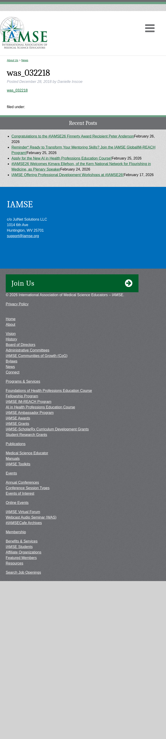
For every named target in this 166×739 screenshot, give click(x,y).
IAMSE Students (19, 547)
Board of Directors (20, 345)
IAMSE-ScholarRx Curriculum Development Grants (47, 429)
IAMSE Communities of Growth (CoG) (36, 356)
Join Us (72, 283)
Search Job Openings (23, 572)
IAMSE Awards (18, 418)
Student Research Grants (26, 435)
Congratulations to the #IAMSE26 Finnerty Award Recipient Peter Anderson (72, 136)
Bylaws (11, 361)
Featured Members (21, 558)
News (24, 60)
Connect (12, 372)
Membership (16, 532)
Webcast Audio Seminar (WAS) (31, 517)
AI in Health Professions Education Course (40, 407)
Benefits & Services (22, 541)
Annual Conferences (22, 482)
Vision (11, 334)
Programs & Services (23, 381)
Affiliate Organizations (23, 552)
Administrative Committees (27, 350)
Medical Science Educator (27, 453)
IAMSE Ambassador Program (30, 413)
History (11, 339)
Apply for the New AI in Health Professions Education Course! (61, 158)
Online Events (17, 503)
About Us (12, 60)
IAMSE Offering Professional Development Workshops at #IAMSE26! (67, 175)
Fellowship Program (22, 396)
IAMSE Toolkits (18, 464)
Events (11, 473)
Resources (14, 563)
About (10, 324)
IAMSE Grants (17, 424)
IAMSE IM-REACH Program (28, 402)
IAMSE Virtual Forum (23, 512)
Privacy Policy (17, 304)
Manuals (12, 459)
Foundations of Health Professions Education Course (49, 391)
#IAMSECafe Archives (24, 523)
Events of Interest (20, 493)
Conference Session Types (28, 488)
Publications (15, 444)
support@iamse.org (23, 236)
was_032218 (17, 90)
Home (11, 319)
